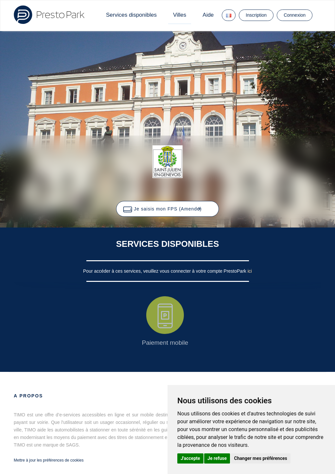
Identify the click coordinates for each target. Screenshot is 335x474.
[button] (167, 209)
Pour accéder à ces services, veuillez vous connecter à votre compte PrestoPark (165, 271)
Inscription (256, 15)
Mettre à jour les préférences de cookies (48, 460)
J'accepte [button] (190, 458)
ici (250, 271)
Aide (208, 15)
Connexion (295, 15)
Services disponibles (131, 15)
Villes (179, 15)
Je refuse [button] (217, 458)
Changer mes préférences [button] (260, 458)
